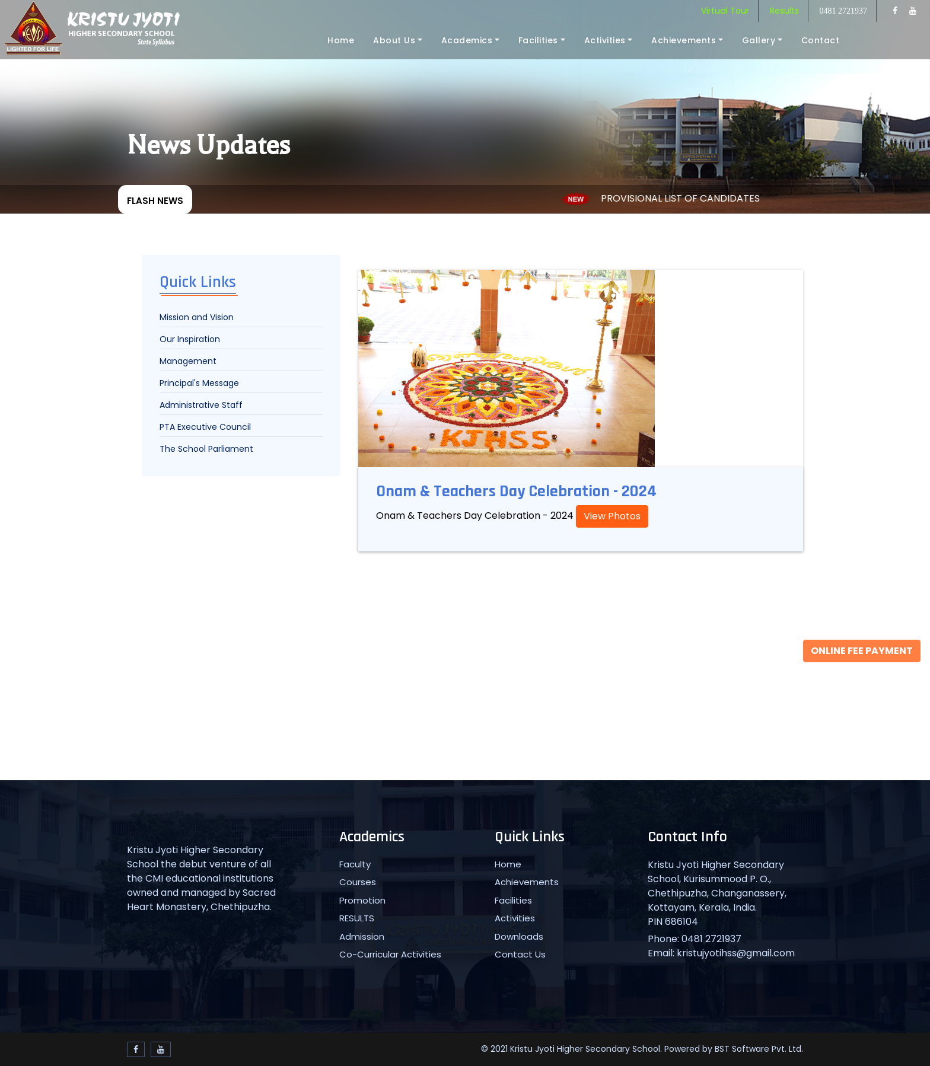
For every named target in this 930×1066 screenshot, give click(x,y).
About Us (394, 40)
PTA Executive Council (205, 427)
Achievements (683, 40)
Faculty (355, 864)
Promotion (362, 900)
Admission (361, 936)
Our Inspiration (190, 339)
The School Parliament (206, 449)
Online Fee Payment (862, 651)
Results (784, 11)
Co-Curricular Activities (390, 954)
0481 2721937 (844, 11)
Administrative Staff (201, 405)
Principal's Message (199, 383)
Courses (357, 882)
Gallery (759, 40)
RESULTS (356, 918)
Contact (820, 40)
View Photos (612, 516)
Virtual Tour (725, 11)
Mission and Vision (197, 317)
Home (340, 40)
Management (188, 361)
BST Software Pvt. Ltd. (759, 1049)
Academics (467, 40)
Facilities (538, 40)
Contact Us (520, 954)
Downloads (519, 936)
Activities (605, 40)
